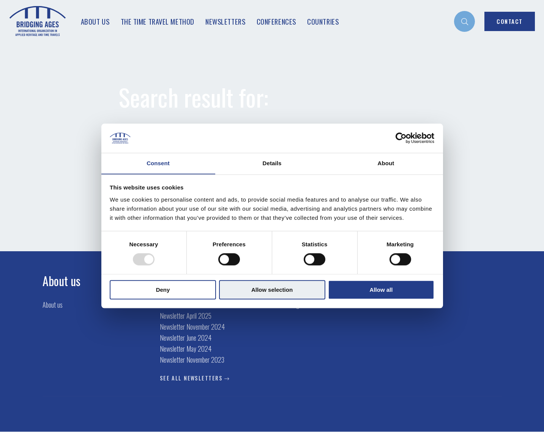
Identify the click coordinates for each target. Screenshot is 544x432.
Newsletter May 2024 (185, 349)
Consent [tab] (158, 163)
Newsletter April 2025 (185, 316)
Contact (510, 21)
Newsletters (225, 21)
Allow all (381, 289)
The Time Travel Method (157, 21)
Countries (323, 21)
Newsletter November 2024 (192, 327)
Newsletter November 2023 (192, 360)
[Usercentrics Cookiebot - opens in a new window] (401, 138)
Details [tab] (272, 163)
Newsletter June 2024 (185, 338)
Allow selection (272, 289)
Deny (163, 289)
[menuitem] (464, 21)
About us (95, 21)
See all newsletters (191, 378)
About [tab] (386, 163)
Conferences (276, 21)
